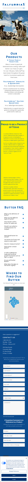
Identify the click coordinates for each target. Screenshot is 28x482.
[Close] (26, 458)
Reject (14, 475)
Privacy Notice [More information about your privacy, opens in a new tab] (9, 468)
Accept (14, 479)
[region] (14, 469)
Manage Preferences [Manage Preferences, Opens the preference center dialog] (14, 471)
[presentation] (14, 450)
